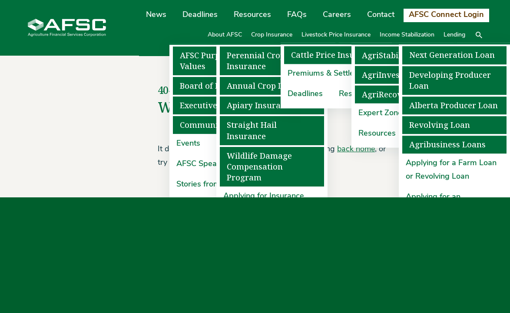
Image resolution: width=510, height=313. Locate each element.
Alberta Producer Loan (453, 105)
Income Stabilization (407, 35)
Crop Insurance (271, 35)
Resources (252, 15)
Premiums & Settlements (332, 74)
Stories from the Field (214, 184)
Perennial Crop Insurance (256, 61)
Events (188, 144)
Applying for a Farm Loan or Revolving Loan (451, 170)
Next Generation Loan (452, 55)
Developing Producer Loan (450, 80)
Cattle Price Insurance (334, 55)
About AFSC (225, 35)
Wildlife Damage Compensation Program (259, 166)
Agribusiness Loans (447, 145)
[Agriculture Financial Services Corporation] (67, 28)
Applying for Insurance (263, 196)
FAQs (297, 15)
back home (356, 149)
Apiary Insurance (260, 105)
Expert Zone (380, 113)
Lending (454, 35)
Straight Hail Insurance (252, 130)
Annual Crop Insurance (272, 86)
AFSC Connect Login (446, 15)
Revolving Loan (439, 125)
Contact (380, 15)
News (156, 15)
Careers (337, 15)
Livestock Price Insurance (336, 35)
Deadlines (200, 15)
